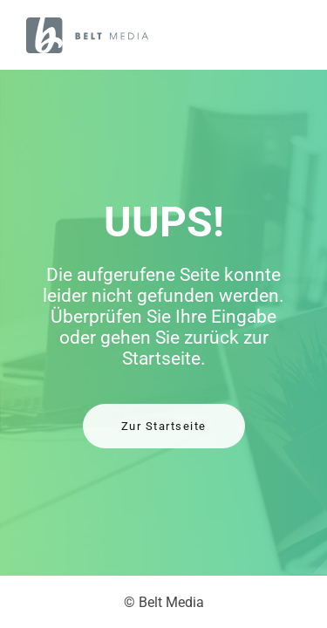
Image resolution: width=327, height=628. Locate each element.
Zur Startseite (164, 426)
